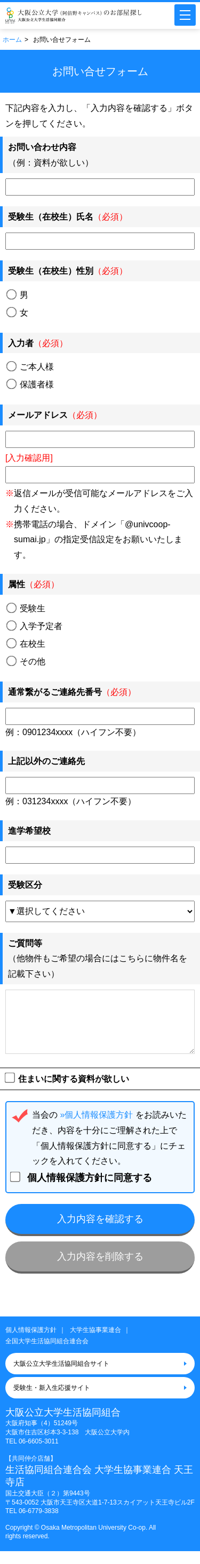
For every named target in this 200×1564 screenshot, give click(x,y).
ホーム (12, 39)
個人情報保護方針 (31, 1342)
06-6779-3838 (39, 1524)
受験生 (26, 608)
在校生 (26, 643)
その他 (26, 661)
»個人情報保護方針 (96, 1127)
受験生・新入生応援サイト (51, 1400)
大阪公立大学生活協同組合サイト (61, 1376)
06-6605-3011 (39, 1454)
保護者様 (30, 384)
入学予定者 (34, 625)
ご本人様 (30, 366)
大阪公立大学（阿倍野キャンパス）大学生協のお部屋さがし (73, 16)
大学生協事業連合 (95, 1342)
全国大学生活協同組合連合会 (47, 1354)
